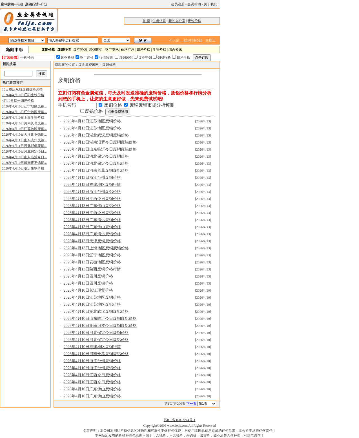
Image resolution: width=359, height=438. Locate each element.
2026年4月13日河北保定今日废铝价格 (96, 163)
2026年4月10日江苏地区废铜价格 (92, 297)
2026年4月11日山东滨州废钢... (24, 140)
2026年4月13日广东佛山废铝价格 (92, 206)
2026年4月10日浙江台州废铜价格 (92, 361)
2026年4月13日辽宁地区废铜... (24, 112)
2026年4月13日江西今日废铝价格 (92, 213)
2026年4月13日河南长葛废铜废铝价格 (96, 170)
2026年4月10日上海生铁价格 (23, 118)
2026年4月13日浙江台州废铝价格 (92, 192)
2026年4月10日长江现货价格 (88, 290)
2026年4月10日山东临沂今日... (24, 157)
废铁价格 (194, 21)
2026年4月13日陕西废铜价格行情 (92, 269)
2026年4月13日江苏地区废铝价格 (92, 128)
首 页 (146, 21)
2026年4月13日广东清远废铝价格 (92, 234)
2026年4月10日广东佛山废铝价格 (92, 396)
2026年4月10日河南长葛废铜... (24, 123)
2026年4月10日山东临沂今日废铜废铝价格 (100, 318)
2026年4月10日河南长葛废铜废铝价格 (96, 354)
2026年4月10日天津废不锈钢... (24, 135)
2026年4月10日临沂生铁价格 (23, 168)
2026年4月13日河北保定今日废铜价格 (96, 156)
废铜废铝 (96, 50)
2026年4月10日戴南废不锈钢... (24, 163)
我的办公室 (177, 21)
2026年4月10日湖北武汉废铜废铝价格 (96, 311)
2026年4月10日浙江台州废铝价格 (92, 368)
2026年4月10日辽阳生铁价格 (23, 95)
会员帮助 (194, 4)
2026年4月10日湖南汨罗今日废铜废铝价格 (100, 325)
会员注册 (178, 4)
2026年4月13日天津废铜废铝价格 (92, 241)
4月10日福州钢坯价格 (18, 101)
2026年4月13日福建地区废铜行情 (92, 184)
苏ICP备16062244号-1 (180, 420)
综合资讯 (175, 50)
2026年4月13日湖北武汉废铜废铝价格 (96, 135)
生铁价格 (159, 50)
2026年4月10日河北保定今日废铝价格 (96, 340)
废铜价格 (109, 65)
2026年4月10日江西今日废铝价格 (92, 382)
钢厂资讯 (112, 50)
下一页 (191, 404)
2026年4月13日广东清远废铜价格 (92, 220)
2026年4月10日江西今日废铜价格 (92, 375)
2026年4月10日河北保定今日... (24, 151)
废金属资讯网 (88, 65)
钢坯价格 (143, 50)
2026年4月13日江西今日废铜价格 (92, 199)
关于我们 (210, 4)
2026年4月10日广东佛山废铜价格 (92, 389)
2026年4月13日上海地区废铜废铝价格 (96, 248)
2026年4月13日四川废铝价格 (88, 283)
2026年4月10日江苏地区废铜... (24, 129)
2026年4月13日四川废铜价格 (88, 276)
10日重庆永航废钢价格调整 (22, 89)
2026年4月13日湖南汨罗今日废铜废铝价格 (100, 142)
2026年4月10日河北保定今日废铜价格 (96, 333)
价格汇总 (127, 50)
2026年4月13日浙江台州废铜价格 (92, 177)
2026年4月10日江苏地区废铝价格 (92, 304)
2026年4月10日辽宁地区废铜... (24, 106)
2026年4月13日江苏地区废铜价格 (92, 121)
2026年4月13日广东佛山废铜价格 (92, 227)
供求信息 (159, 21)
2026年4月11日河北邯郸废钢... (24, 146)
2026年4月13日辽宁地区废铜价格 (92, 255)
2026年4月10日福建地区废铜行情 (92, 347)
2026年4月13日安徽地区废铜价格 (92, 262)
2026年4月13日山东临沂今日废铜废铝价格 (100, 149)
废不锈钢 (80, 50)
